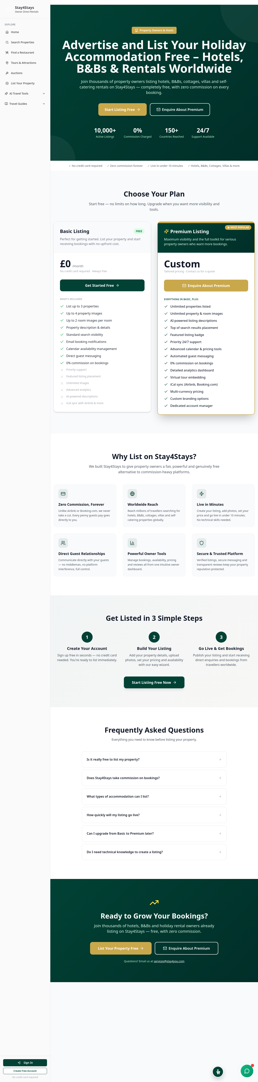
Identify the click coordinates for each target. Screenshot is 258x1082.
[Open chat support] (247, 1071)
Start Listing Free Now (154, 682)
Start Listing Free (122, 109)
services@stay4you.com (169, 961)
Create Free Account (25, 1071)
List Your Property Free (121, 948)
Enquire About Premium (180, 109)
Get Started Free (102, 285)
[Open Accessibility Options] (217, 1071)
